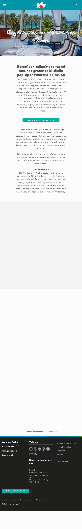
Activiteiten (8, 446)
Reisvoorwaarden (49, 431)
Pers (58, 458)
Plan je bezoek (9, 450)
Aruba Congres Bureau (66, 443)
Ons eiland (7, 455)
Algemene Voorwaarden (22, 500)
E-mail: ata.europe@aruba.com (39, 471)
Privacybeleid (41, 500)
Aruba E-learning (64, 447)
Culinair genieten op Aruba (41, 120)
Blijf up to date (15, 490)
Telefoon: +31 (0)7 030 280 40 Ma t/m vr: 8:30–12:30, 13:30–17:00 (40, 479)
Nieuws (60, 454)
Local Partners (63, 461)
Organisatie (61, 451)
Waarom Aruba (10, 442)
